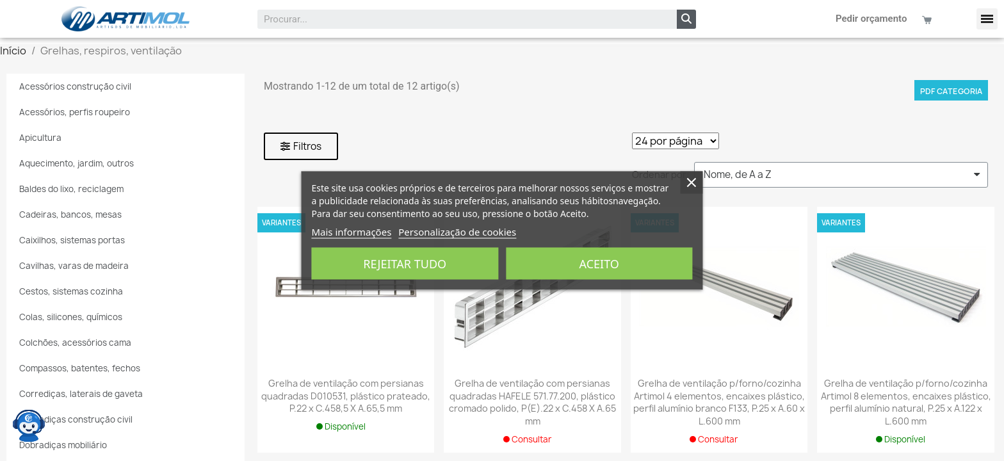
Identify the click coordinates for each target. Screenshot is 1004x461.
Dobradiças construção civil (76, 419)
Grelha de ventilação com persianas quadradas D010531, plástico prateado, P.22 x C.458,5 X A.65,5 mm (345, 396)
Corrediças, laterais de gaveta (81, 394)
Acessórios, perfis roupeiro (74, 112)
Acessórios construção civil (75, 86)
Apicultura (40, 137)
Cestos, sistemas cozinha (71, 291)
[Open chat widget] (29, 426)
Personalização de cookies (457, 231)
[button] (987, 18)
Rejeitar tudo (404, 263)
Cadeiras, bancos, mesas (70, 214)
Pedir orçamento (871, 18)
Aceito (599, 263)
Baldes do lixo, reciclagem (71, 189)
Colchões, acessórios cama (75, 342)
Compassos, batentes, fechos (79, 368)
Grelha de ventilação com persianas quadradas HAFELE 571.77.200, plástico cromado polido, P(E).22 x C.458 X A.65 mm (532, 402)
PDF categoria (951, 91)
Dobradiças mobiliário (63, 445)
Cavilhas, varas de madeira (74, 265)
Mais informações (351, 231)
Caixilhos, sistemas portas (72, 240)
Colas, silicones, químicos (70, 317)
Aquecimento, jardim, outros (76, 163)
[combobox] (459, 19)
